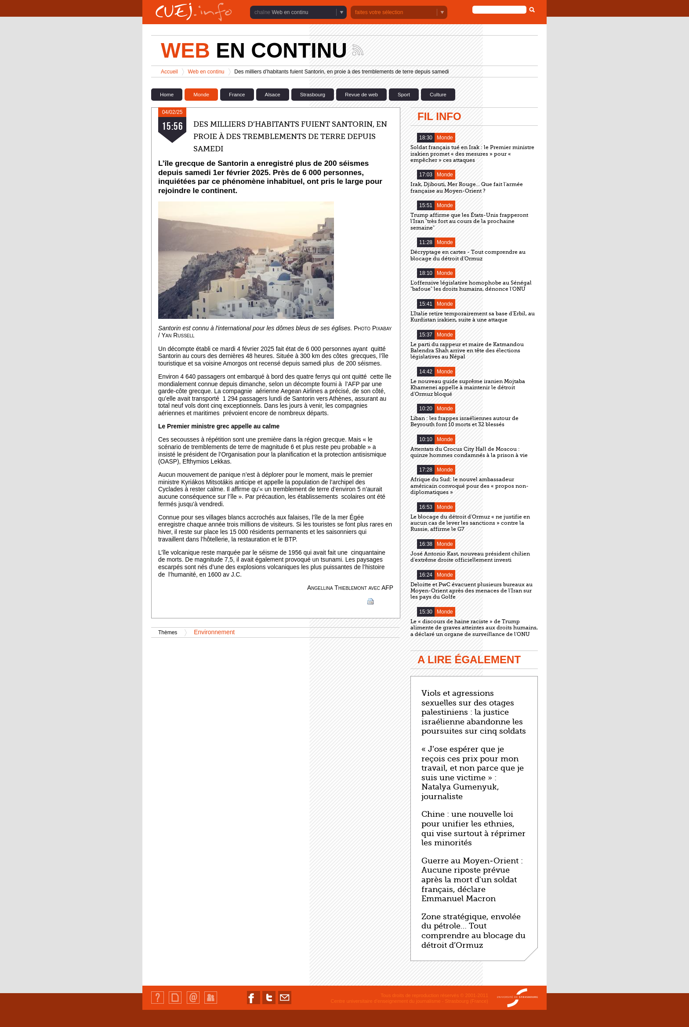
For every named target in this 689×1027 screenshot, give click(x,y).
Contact (193, 1003)
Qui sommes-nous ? (157, 1003)
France (237, 94)
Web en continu (290, 12)
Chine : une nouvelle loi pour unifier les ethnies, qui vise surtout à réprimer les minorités (473, 828)
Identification (210, 1003)
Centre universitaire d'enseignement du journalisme (385, 1001)
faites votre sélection (379, 12)
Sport (404, 94)
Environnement (214, 632)
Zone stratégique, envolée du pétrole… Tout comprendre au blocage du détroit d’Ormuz (473, 931)
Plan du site (175, 1003)
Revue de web (361, 94)
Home (167, 94)
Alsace (272, 94)
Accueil (169, 72)
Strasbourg (312, 94)
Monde (201, 94)
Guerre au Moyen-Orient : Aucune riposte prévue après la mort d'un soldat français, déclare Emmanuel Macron (472, 879)
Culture (438, 94)
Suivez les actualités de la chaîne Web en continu (357, 49)
